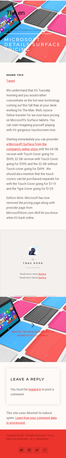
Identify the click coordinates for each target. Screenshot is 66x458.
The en (15, 12)
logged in (35, 389)
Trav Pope (33, 263)
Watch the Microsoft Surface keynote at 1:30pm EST (33, 333)
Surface (42, 274)
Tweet (10, 80)
